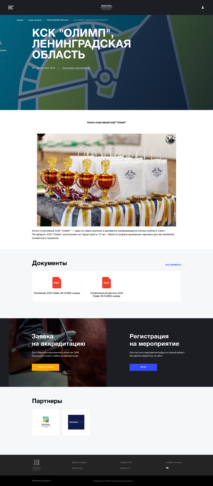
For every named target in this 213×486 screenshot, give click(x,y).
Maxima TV (125, 468)
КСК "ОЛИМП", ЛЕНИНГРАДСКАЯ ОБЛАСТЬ (90, 20)
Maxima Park (126, 463)
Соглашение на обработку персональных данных (113, 481)
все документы (173, 265)
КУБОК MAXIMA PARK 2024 (57, 20)
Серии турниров (35, 20)
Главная (20, 20)
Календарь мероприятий (76, 68)
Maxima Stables (79, 463)
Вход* (143, 367)
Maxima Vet (77, 468)
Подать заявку (45, 367)
